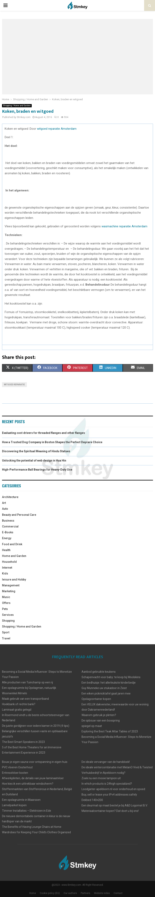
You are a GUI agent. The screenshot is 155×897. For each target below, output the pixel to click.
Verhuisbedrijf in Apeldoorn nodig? (103, 772)
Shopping (8, 620)
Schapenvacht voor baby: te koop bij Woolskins (111, 677)
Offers (6, 603)
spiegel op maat (92, 726)
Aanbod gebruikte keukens (99, 671)
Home (32, 893)
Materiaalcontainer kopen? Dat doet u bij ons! (110, 810)
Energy (6, 538)
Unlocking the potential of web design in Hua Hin (34, 460)
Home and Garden (14, 556)
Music (6, 597)
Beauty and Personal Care (19, 514)
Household (9, 561)
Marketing (8, 591)
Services (8, 614)
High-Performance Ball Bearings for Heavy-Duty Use (37, 469)
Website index (102, 893)
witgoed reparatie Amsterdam (56, 129)
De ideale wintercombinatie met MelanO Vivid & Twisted (117, 767)
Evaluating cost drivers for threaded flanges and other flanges (43, 432)
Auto (5, 508)
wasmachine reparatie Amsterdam (124, 226)
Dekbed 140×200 (92, 800)
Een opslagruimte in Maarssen (21, 799)
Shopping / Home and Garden (17, 105)
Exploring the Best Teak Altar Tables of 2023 (110, 731)
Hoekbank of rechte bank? (18, 704)
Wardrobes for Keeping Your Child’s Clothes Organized (36, 832)
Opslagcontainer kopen (96, 699)
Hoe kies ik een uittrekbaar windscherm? (27, 783)
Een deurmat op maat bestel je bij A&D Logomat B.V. (115, 805)
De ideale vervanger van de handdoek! (106, 761)
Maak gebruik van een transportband (25, 698)
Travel (6, 638)
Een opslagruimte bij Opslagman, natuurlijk (29, 687)
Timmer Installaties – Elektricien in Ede (26, 810)
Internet (7, 567)
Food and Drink (12, 544)
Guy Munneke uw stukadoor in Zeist (104, 688)
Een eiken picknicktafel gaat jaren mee (106, 693)
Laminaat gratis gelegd (16, 709)
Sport (5, 632)
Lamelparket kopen (14, 805)
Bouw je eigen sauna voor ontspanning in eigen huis (34, 761)
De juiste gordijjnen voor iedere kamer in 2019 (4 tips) (35, 725)
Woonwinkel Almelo (14, 693)
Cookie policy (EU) (50, 893)
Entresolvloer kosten (15, 772)
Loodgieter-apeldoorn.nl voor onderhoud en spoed (113, 789)
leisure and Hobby (14, 579)
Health (6, 550)
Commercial (10, 526)
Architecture (10, 497)
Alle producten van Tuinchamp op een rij (27, 682)
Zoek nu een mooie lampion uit (101, 778)
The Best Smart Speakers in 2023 (23, 741)
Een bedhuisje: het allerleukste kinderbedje (109, 682)
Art (4, 502)
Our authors (70, 893)
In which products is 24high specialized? (107, 783)
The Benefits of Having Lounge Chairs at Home (31, 826)
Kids (5, 573)
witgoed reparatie (14, 384)
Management (10, 585)
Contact (118, 893)
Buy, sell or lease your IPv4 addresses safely (109, 794)
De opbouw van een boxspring (101, 720)
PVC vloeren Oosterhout (17, 767)
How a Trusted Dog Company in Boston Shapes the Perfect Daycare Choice (52, 442)
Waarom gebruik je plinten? (99, 715)
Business (8, 520)
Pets (5, 609)
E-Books (7, 532)
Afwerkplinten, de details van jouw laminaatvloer (33, 778)
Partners (85, 893)
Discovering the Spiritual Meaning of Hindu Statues (36, 451)
